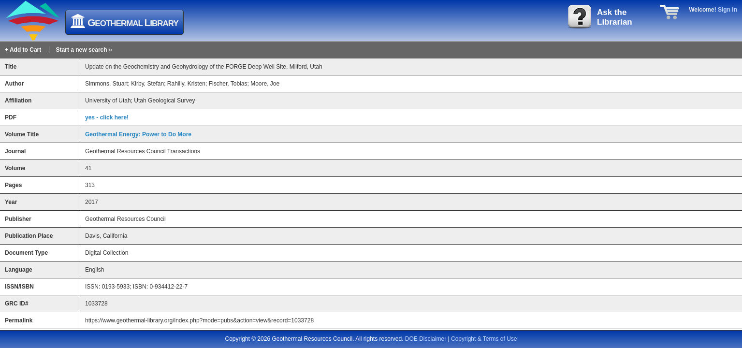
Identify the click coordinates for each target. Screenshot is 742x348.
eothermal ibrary (132, 22)
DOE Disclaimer (425, 338)
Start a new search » (84, 49)
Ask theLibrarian (614, 17)
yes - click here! (107, 117)
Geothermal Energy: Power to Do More (138, 134)
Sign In (727, 9)
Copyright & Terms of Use (484, 338)
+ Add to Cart (23, 49)
